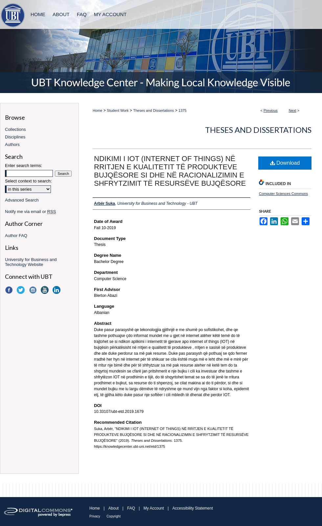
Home (97, 110)
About (113, 508)
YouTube (45, 290)
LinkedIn (57, 290)
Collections (15, 129)
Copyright (113, 516)
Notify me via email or (30, 211)
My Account (154, 508)
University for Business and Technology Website (31, 262)
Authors (12, 144)
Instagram (33, 290)
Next (292, 110)
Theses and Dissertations (153, 110)
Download (285, 163)
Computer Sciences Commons (283, 194)
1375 (182, 110)
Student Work (117, 110)
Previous (271, 110)
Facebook (9, 290)
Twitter (21, 290)
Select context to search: (28, 181)
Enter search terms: (23, 165)
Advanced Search (22, 200)
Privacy (94, 516)
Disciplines (15, 136)
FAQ (131, 508)
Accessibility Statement (192, 508)
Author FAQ (16, 235)
